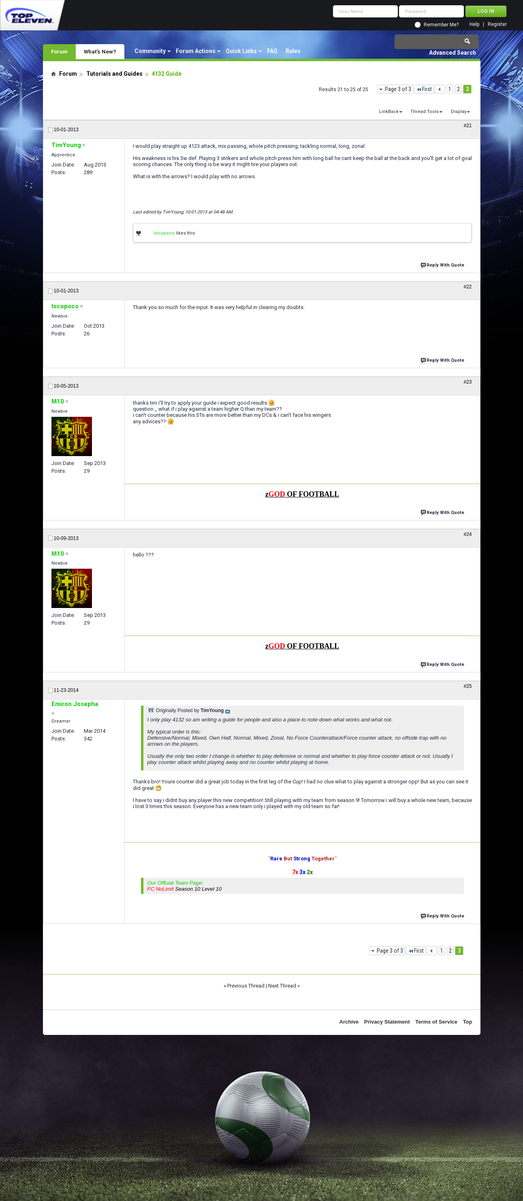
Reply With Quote (443, 264)
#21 (467, 125)
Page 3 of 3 (398, 89)
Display (458, 111)
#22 (467, 287)
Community (150, 51)
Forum (59, 51)
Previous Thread (246, 986)
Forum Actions (196, 51)
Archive (349, 1022)
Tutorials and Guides (114, 73)
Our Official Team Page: (184, 886)
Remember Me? (441, 25)
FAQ (272, 51)
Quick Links (241, 51)
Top (467, 1022)
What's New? (100, 51)
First (424, 89)
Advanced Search (452, 52)
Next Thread (282, 986)
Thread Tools (424, 111)
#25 (467, 686)
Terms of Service (436, 1022)
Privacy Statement (387, 1022)
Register (497, 24)
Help (474, 24)
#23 (467, 382)
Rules (293, 51)
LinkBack (389, 111)
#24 (467, 534)
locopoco (164, 233)
